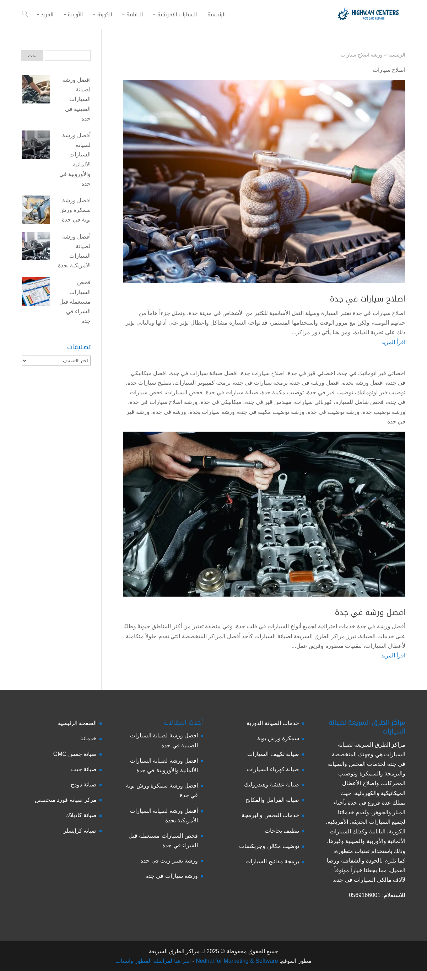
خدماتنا (88, 738)
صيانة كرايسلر (80, 831)
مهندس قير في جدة (268, 402)
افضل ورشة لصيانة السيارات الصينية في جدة (76, 99)
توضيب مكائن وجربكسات (269, 846)
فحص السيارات (184, 392)
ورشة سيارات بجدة (212, 412)
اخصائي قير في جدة (311, 373)
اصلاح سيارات (389, 70)
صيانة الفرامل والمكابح (272, 800)
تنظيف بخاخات (282, 831)
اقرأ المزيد (393, 342)
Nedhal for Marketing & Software (236, 961)
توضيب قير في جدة (330, 392)
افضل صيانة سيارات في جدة (204, 373)
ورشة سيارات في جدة (171, 876)
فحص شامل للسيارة (359, 402)
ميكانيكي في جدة (221, 402)
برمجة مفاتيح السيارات (272, 861)
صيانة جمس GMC (75, 754)
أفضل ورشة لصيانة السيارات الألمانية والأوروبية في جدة (75, 159)
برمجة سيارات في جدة (261, 383)
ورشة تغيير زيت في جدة (169, 861)
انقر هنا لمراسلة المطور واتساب (153, 961)
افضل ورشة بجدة (363, 383)
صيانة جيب (84, 769)
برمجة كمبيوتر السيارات (202, 383)
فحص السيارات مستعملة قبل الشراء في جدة (75, 301)
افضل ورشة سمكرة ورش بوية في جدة (75, 210)
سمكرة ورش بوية (278, 738)
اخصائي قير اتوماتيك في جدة (371, 373)
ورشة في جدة (169, 412)
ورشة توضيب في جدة (333, 412)
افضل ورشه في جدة (370, 612)
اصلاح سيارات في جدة (367, 299)
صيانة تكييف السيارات (273, 754)
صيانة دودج (84, 784)
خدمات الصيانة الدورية (273, 723)
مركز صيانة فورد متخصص (66, 800)
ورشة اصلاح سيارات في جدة (164, 402)
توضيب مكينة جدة (282, 392)
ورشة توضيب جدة (384, 412)
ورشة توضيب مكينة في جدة (271, 412)
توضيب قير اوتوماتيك (380, 392)
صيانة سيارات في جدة (232, 392)
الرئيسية (396, 55)
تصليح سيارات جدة (149, 383)
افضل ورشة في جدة (315, 383)
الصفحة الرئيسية (77, 723)
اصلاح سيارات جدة (263, 373)
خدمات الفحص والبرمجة (270, 815)
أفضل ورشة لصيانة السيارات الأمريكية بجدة (74, 251)
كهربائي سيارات (313, 402)
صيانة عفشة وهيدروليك (271, 784)
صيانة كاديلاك (81, 815)
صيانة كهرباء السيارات (273, 769)
